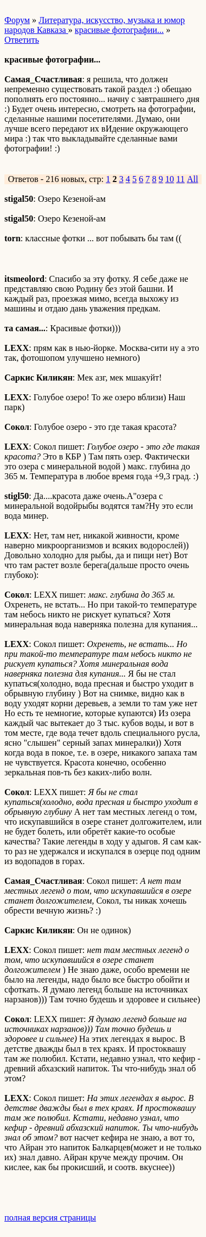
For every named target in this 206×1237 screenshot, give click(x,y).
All (192, 179)
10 (169, 179)
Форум (17, 20)
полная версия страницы (50, 1217)
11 (180, 179)
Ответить (21, 39)
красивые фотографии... (119, 30)
